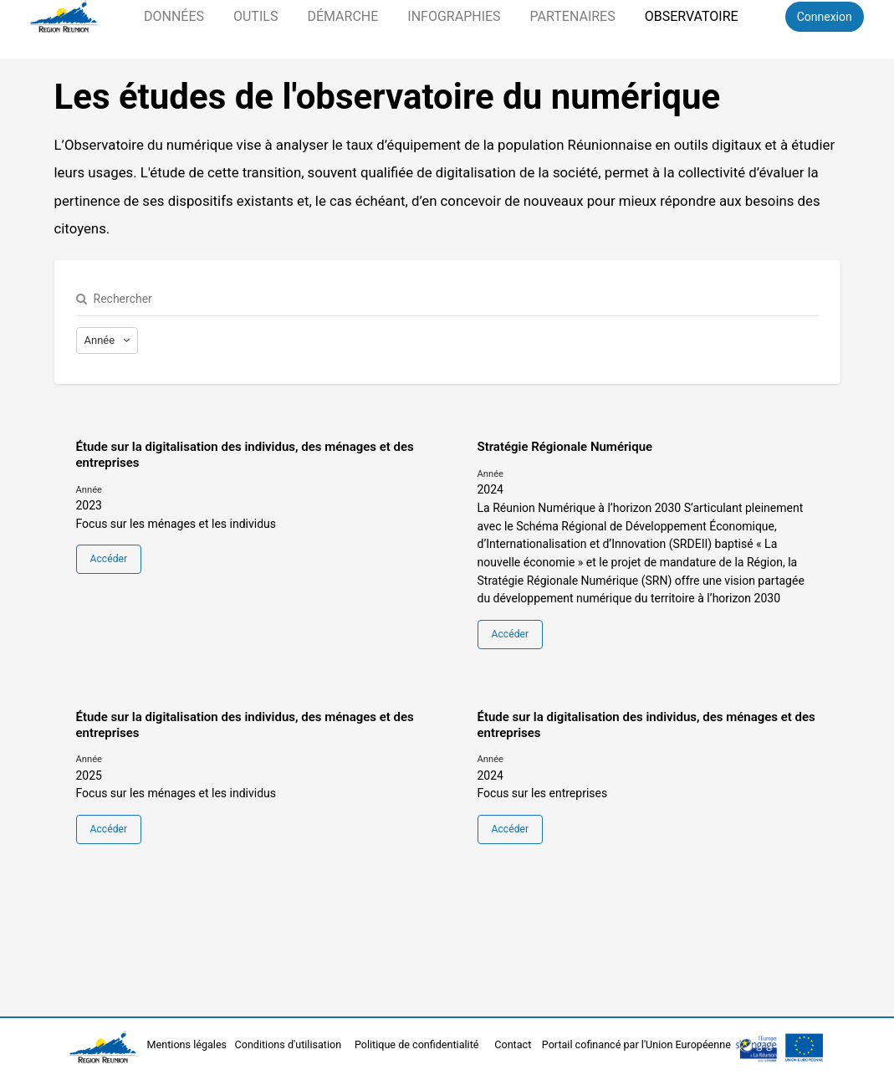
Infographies (453, 16)
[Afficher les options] (107, 340)
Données (174, 16)
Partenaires (573, 16)
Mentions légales (188, 1044)
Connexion (824, 16)
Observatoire (691, 16)
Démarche (342, 16)
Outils (255, 16)
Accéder (108, 559)
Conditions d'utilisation (290, 1044)
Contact (514, 1044)
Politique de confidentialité (418, 1044)
